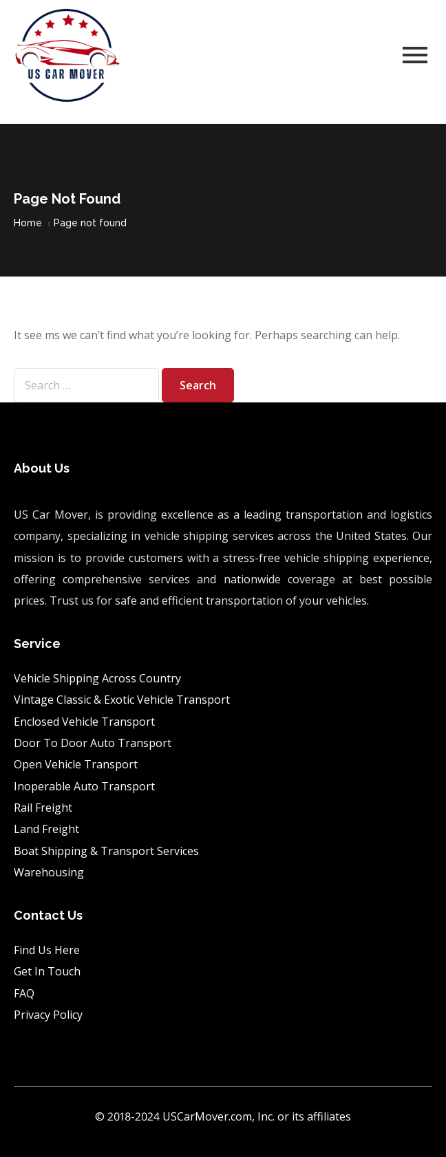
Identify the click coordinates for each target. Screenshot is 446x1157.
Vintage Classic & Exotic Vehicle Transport (122, 699)
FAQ (24, 993)
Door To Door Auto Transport (94, 742)
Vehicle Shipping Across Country (99, 678)
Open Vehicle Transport (77, 764)
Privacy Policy (48, 1014)
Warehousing (49, 872)
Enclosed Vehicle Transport (86, 721)
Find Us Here (47, 950)
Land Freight (46, 828)
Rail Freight (43, 807)
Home (28, 222)
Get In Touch (47, 971)
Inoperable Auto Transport (84, 786)
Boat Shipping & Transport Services (106, 850)
